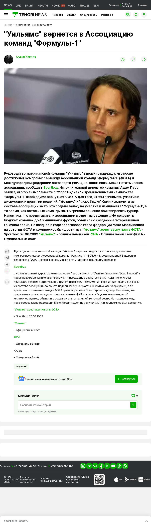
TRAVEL (84, 5)
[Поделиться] (144, 59)
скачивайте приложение (72, 480)
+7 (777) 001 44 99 (25, 466)
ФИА (94, 234)
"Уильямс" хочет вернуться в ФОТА (112, 230)
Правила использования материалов (28, 479)
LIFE (18, 5)
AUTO (72, 5)
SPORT (29, 5)
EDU (96, 5)
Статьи (71, 14)
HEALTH (43, 5)
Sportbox (50, 187)
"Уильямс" (47, 234)
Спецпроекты (88, 14)
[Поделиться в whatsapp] (7, 251)
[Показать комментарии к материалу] (7, 282)
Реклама (142, 5)
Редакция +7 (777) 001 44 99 (120, 5)
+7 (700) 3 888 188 (62, 466)
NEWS (8, 5)
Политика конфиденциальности (51, 479)
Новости (58, 14)
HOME (56, 5)
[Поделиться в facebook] (7, 264)
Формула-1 (21, 366)
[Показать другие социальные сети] (7, 271)
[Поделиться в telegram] (7, 258)
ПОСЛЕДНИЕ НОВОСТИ (16, 521)
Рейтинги (107, 14)
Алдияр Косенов (26, 56)
